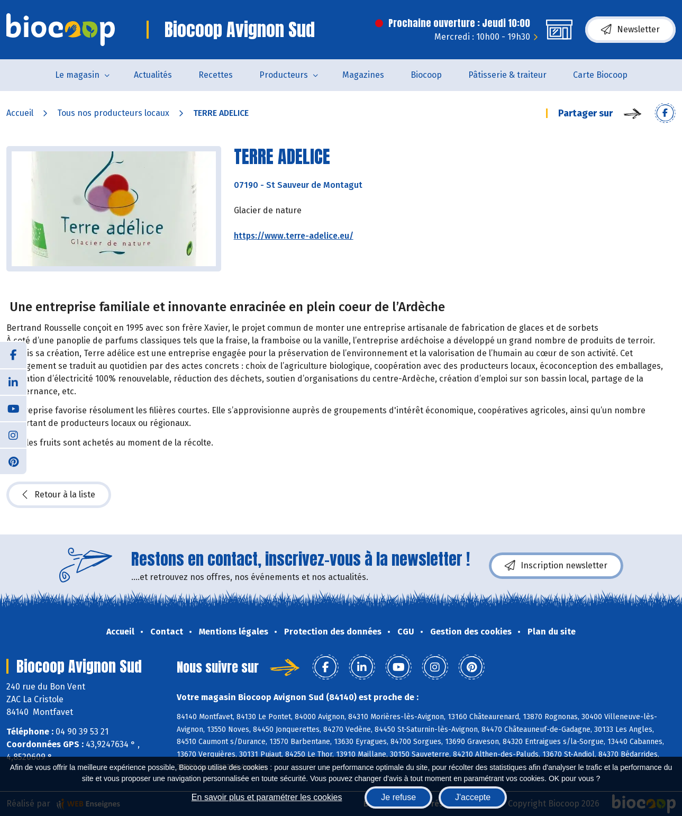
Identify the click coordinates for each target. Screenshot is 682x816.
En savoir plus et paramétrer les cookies (267, 797)
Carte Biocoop (600, 75)
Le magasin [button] (77, 75)
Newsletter (630, 29)
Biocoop (426, 75)
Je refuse (398, 797)
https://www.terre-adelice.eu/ (293, 236)
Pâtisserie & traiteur (507, 75)
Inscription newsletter (556, 565)
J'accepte (472, 797)
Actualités (153, 75)
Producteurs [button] (283, 75)
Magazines (363, 75)
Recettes (215, 75)
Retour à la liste (58, 494)
